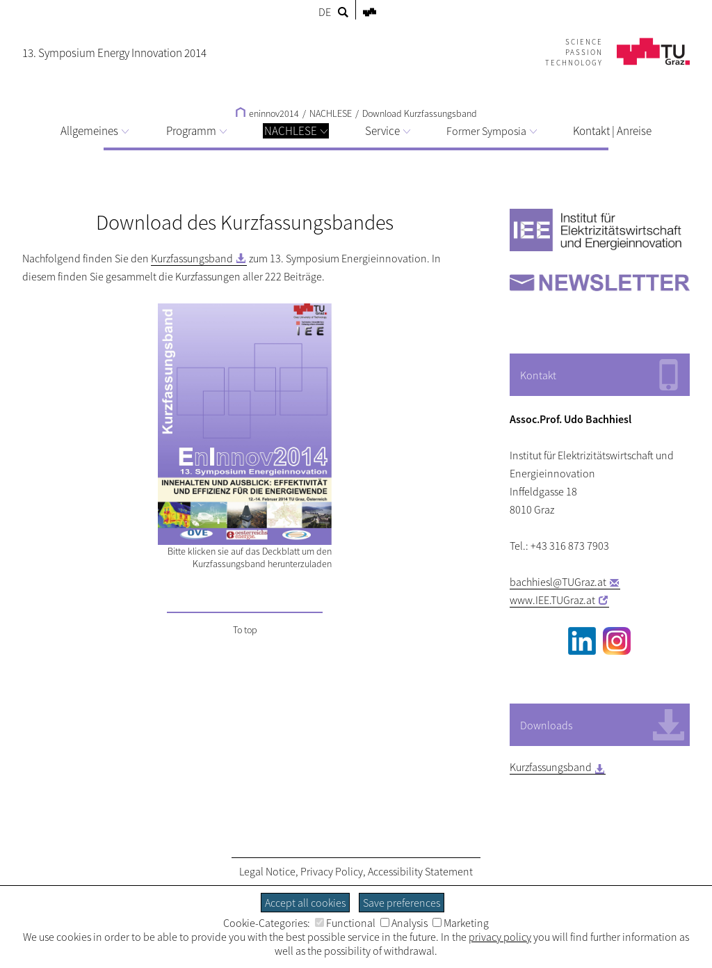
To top (245, 630)
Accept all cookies (305, 903)
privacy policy (500, 937)
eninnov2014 (267, 113)
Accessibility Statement (420, 871)
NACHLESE (295, 130)
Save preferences (401, 903)
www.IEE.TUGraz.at (552, 600)
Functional (345, 923)
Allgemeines (94, 130)
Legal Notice (267, 871)
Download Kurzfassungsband (419, 113)
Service (387, 130)
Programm (196, 130)
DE (324, 12)
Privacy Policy (331, 871)
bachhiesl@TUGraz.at (558, 582)
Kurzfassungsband (192, 258)
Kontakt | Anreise (612, 130)
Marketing (460, 923)
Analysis (404, 923)
